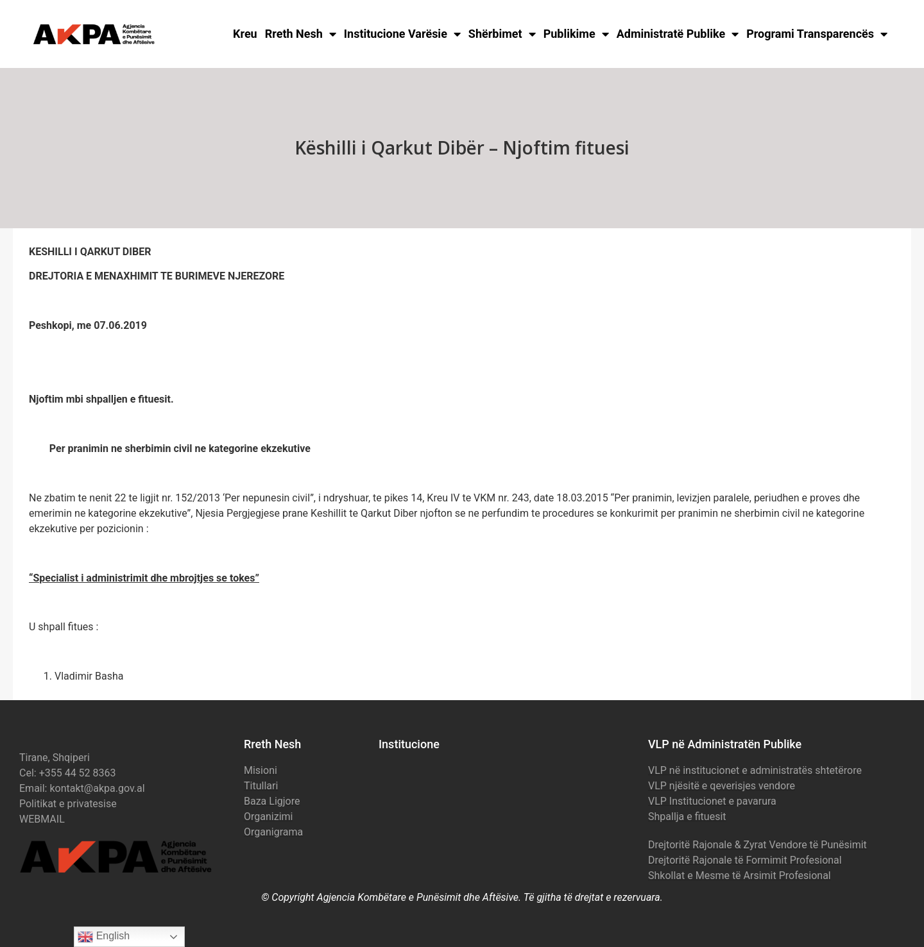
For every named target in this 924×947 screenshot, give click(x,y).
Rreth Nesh (300, 34)
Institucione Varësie (402, 34)
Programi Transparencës (816, 34)
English (104, 936)
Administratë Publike (678, 34)
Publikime (576, 34)
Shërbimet (502, 34)
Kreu (245, 33)
